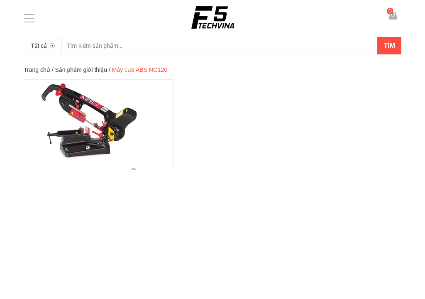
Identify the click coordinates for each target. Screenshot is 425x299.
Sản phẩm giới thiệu (81, 69)
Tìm (389, 45)
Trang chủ (37, 69)
